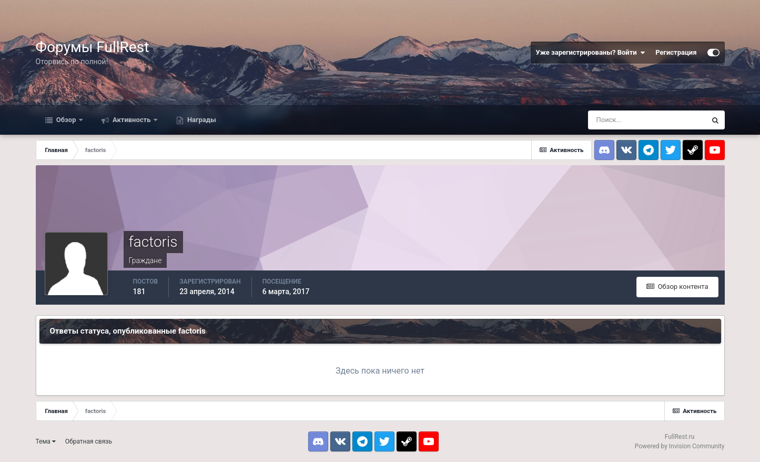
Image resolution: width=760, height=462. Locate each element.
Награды (201, 120)
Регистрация (675, 52)
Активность (132, 120)
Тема (46, 441)
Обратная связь (88, 441)
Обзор (66, 120)
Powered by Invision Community (680, 446)
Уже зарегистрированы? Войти (590, 53)
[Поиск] (647, 120)
